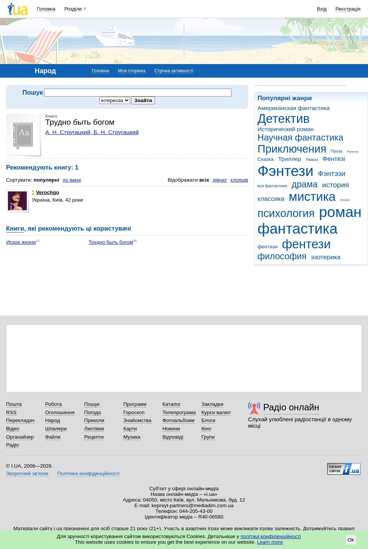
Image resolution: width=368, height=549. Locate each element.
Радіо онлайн (291, 407)
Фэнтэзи (331, 173)
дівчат (220, 180)
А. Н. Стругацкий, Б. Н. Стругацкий (92, 132)
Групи (208, 437)
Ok (351, 540)
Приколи (94, 420)
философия (282, 256)
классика (271, 198)
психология (286, 213)
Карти (130, 428)
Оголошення (60, 412)
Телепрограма (179, 412)
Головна (46, 9)
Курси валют (216, 412)
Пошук (92, 404)
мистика (312, 196)
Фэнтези (285, 171)
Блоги (208, 420)
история (335, 185)
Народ (52, 420)
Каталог (172, 404)
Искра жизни (21, 242)
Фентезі (333, 158)
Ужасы (311, 159)
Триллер (289, 159)
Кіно (206, 428)
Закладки (212, 404)
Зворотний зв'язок (27, 473)
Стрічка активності (173, 70)
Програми (134, 404)
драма (304, 184)
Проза (336, 151)
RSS (11, 412)
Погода (92, 412)
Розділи (73, 9)
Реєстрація (348, 9)
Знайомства (137, 420)
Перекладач (20, 420)
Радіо (12, 445)
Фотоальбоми (179, 420)
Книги (15, 228)
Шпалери (56, 428)
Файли (53, 437)
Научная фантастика (300, 137)
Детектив (284, 118)
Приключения (292, 149)
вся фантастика (272, 186)
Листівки (94, 428)
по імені (72, 180)
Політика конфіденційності (88, 473)
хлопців (239, 180)
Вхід (322, 9)
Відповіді (173, 437)
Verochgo (45, 192)
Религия (352, 151)
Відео (12, 428)
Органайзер (20, 437)
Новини (171, 428)
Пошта (13, 404)
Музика (131, 437)
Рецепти (94, 437)
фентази (268, 246)
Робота (53, 404)
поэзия (345, 200)
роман (340, 212)
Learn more (270, 542)
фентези (306, 244)
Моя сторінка (132, 70)
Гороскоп (133, 412)
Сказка (266, 159)
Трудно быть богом (111, 242)
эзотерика (326, 257)
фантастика (297, 228)
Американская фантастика (294, 108)
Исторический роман (286, 129)
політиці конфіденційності (271, 536)
